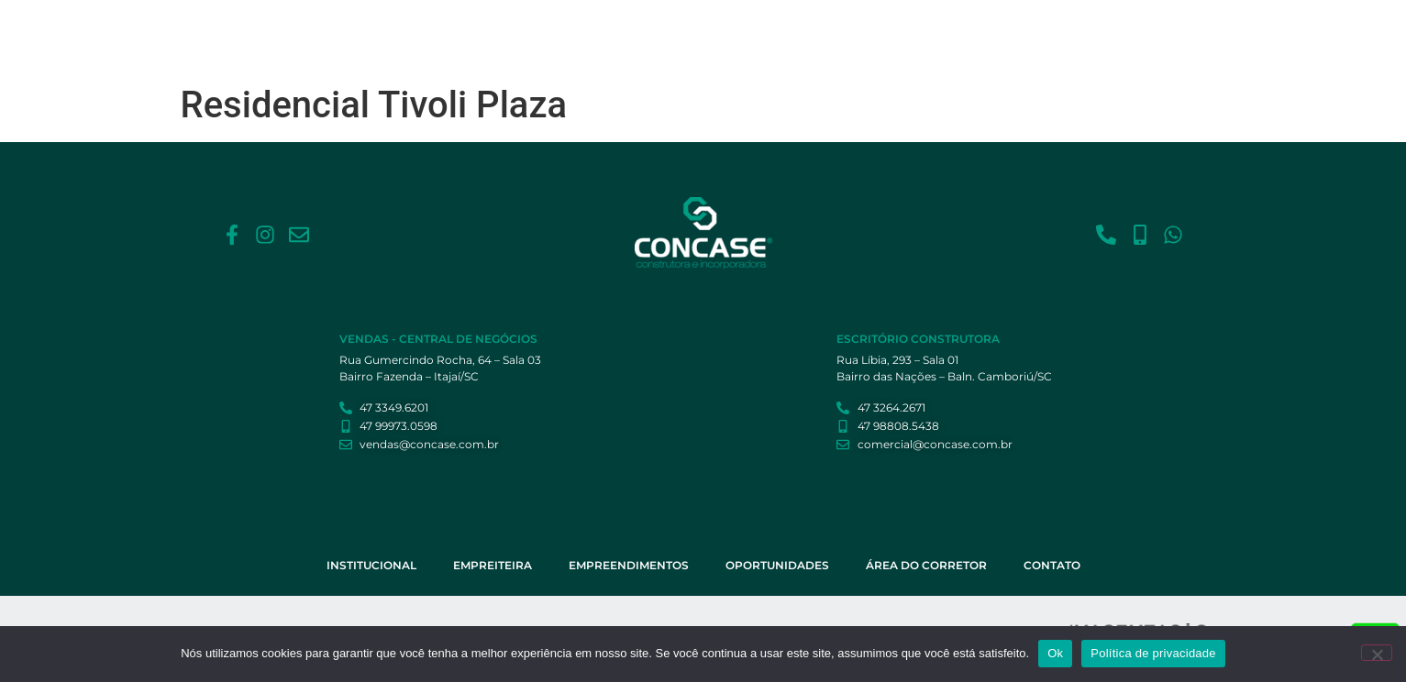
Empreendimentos (781, 30)
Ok (1055, 653)
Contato (1116, 30)
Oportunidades (900, 30)
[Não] (1376, 652)
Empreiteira (673, 30)
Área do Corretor (1018, 30)
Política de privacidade (1153, 653)
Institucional (579, 30)
